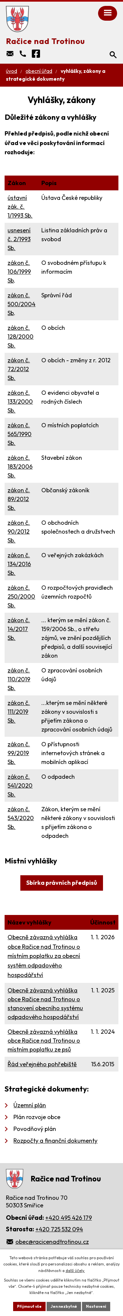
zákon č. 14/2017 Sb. (19, 629)
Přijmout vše (29, 1306)
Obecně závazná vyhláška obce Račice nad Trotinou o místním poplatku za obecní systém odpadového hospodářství (44, 956)
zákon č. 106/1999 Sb (19, 271)
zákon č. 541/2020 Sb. (20, 785)
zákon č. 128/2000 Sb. (20, 336)
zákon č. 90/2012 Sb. (19, 531)
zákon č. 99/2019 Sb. (19, 753)
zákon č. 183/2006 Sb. (20, 466)
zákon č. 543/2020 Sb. (21, 818)
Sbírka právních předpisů (61, 882)
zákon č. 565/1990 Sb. (19, 434)
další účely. (75, 1270)
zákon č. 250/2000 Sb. (21, 596)
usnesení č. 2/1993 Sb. (19, 239)
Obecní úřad (39, 71)
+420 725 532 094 (59, 1229)
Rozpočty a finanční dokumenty (55, 1140)
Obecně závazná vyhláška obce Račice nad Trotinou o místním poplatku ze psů (44, 1040)
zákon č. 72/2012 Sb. (19, 369)
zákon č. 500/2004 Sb (21, 304)
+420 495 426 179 (68, 1217)
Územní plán (29, 1105)
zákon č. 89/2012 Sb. (19, 499)
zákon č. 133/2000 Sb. (20, 401)
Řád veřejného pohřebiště (42, 1064)
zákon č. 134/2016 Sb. (19, 564)
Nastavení (96, 1306)
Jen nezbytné (64, 1306)
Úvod (11, 71)
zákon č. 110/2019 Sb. (19, 679)
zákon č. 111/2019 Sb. (19, 711)
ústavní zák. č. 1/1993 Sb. (20, 206)
